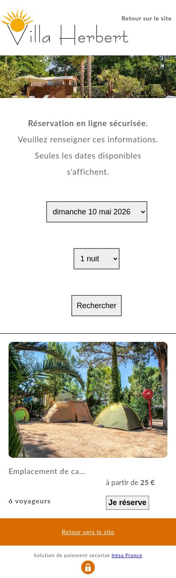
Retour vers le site (88, 532)
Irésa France (126, 555)
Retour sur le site (147, 18)
